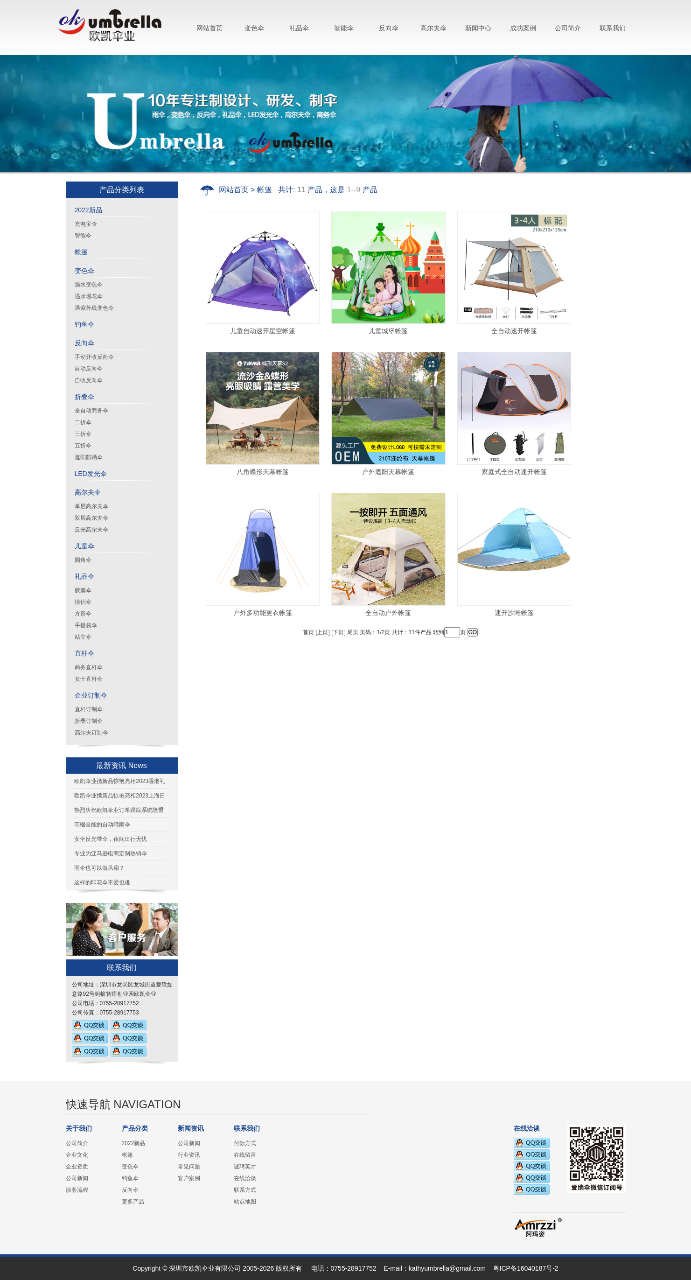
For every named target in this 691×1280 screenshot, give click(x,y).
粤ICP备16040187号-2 (525, 1268)
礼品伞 (299, 28)
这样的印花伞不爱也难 (102, 882)
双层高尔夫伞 (91, 518)
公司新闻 (77, 1178)
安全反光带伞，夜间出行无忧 (110, 839)
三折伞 (83, 434)
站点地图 (245, 1201)
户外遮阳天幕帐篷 (388, 472)
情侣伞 (83, 602)
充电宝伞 (86, 224)
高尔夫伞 (433, 28)
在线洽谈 (245, 1178)
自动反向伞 (89, 368)
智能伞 (344, 28)
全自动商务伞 (91, 410)
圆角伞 (83, 560)
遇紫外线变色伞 (94, 308)
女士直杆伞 (89, 679)
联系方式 (245, 1190)
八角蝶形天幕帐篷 (263, 472)
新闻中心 (478, 28)
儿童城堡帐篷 (388, 331)
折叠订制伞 (89, 721)
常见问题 (189, 1166)
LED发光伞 (91, 473)
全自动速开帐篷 (514, 331)
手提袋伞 (86, 625)
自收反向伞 (89, 380)
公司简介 (568, 28)
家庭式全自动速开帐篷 (514, 472)
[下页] (338, 632)
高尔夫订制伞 (91, 732)
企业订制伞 (91, 695)
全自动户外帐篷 (388, 612)
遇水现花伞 (89, 296)
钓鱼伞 (84, 324)
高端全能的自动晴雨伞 (102, 824)
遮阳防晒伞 (89, 457)
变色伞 (254, 28)
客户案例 (189, 1178)
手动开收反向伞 (94, 357)
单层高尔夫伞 (91, 506)
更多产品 (133, 1201)
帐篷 (81, 252)
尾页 (352, 632)
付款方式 (245, 1143)
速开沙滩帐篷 (514, 612)
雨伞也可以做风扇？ (99, 868)
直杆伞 (84, 653)
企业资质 (77, 1166)
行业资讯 (189, 1155)
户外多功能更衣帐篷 (262, 612)
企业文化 (77, 1155)
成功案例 (523, 28)
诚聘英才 (245, 1166)
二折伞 (83, 422)
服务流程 (77, 1190)
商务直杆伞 (89, 667)
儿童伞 (84, 546)
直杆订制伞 (89, 709)
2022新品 (88, 210)
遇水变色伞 (89, 284)
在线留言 (245, 1155)
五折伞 (83, 445)
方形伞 (83, 613)
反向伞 (388, 28)
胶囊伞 (83, 590)
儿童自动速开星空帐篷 (262, 331)
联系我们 (613, 28)
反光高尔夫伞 (91, 529)
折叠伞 (84, 396)
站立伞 (83, 637)
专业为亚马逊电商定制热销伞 (110, 853)
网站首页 (209, 28)
